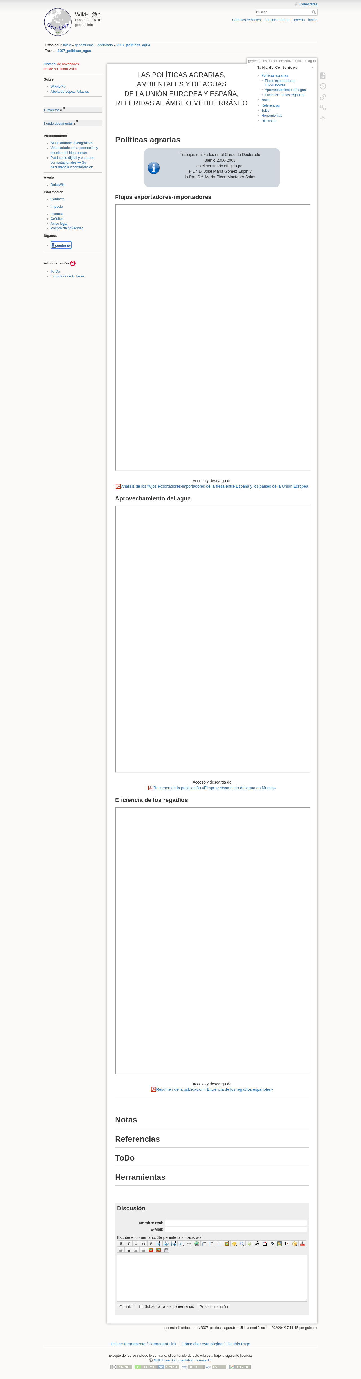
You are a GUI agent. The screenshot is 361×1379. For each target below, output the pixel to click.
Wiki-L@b (58, 86)
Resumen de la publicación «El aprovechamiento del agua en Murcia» (214, 788)
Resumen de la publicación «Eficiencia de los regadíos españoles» (214, 1089)
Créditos (57, 219)
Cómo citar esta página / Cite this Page (216, 1344)
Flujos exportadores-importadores (280, 82)
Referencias (270, 105)
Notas (265, 100)
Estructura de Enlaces (68, 276)
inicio (67, 45)
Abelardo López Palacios (70, 92)
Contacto (58, 199)
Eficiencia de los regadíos (284, 95)
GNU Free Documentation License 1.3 (183, 1360)
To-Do (55, 272)
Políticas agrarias (274, 75)
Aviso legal (59, 224)
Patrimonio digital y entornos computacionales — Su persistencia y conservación (72, 162)
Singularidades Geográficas (72, 143)
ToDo (265, 110)
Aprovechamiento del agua (285, 90)
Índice (312, 20)
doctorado (105, 45)
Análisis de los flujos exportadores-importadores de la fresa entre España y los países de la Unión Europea (214, 486)
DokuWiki (58, 185)
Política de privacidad (67, 228)
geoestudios (84, 45)
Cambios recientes (246, 20)
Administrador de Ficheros (284, 20)
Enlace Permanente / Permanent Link (144, 1344)
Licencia (57, 214)
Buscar (314, 12)
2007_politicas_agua (133, 45)
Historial (50, 64)
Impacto (57, 207)
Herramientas (271, 116)
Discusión (268, 121)
